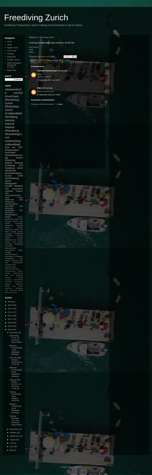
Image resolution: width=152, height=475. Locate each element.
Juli (11, 443)
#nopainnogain (12, 150)
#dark (6, 275)
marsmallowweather (13, 195)
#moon (20, 217)
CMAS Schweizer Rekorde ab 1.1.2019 (14, 65)
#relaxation (19, 256)
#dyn (7, 193)
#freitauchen (11, 183)
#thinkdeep (12, 106)
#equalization (17, 189)
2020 (10, 323)
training (55, 60)
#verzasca (14, 260)
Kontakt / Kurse (13, 60)
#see (21, 258)
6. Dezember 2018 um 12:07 (48, 80)
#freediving (12, 130)
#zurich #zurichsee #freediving (14, 96)
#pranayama (9, 256)
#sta (21, 200)
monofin (8, 186)
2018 (10, 330)
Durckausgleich (11, 215)
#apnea (9, 127)
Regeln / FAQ (12, 48)
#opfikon (7, 284)
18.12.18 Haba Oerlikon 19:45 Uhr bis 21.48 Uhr (15, 361)
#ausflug (7, 273)
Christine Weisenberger (47, 71)
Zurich (61, 60)
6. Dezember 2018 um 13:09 (48, 95)
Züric (15, 240)
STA (41, 60)
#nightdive (9, 191)
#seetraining (12, 140)
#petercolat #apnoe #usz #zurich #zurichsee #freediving (14, 286)
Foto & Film (11, 51)
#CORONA (19, 233)
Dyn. (37, 60)
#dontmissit (10, 170)
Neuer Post (11, 70)
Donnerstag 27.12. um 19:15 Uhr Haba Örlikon (15, 339)
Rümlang (8, 221)
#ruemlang (13, 290)
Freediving (10, 165)
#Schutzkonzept (10, 271)
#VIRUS (20, 271)
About (9, 45)
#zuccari (20, 236)
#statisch (19, 191)
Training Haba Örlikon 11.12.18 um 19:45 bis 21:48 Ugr (15, 384)
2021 (10, 319)
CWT (20, 147)
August (13, 440)
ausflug (8, 217)
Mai (11, 450)
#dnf (21, 206)
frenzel (20, 240)
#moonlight (9, 206)
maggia (13, 231)
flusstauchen (9, 219)
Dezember (14, 333)
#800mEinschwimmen (12, 269)
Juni (12, 446)
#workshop (9, 236)
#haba (20, 250)
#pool (7, 198)
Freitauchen (9, 202)
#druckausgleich (11, 204)
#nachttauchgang (13, 173)
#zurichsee (10, 152)
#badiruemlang (18, 273)
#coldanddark (13, 113)
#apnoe (9, 123)
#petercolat (9, 200)
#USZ (20, 198)
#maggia (8, 252)
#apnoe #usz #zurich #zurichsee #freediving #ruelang (14, 223)
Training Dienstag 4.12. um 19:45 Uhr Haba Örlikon (15, 420)
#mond (16, 229)
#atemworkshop (10, 248)
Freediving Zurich (36, 17)
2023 (10, 312)
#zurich (8, 176)
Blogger (87, 467)
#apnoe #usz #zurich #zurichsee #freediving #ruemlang (14, 244)
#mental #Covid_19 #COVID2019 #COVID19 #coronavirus (14, 280)
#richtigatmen (10, 258)
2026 (10, 302)
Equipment (11, 57)
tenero (20, 231)
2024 (10, 309)
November (14, 429)
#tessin (7, 260)
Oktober (13, 433)
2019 (10, 326)
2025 (10, 305)
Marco (40, 88)
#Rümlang (9, 208)
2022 (10, 316)
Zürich (67, 60)
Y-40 (15, 292)
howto (60, 104)
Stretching (8, 240)
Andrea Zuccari (14, 238)
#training (19, 163)
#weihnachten (18, 262)
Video (7, 231)
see (13, 147)
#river (6, 290)
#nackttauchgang (11, 254)
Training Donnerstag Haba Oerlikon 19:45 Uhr (15, 396)
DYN (20, 176)
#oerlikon (18, 186)
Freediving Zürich (14, 168)
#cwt (7, 147)
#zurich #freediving (14, 159)
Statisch (47, 60)
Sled (11, 292)
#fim (12, 275)
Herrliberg (11, 116)
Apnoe (8, 181)
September (14, 436)
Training (10, 54)
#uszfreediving (12, 178)
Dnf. (21, 210)
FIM (21, 229)
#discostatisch (10, 250)
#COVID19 (9, 213)
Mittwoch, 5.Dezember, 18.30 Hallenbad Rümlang (15, 408)
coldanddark (12, 144)
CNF (21, 219)
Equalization (10, 210)
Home (9, 42)
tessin (17, 219)
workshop (8, 233)
